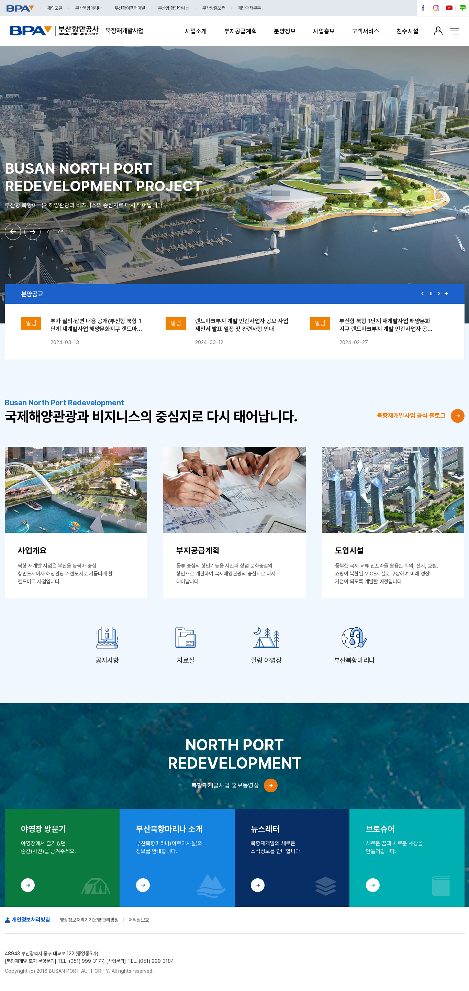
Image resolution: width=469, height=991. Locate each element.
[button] (13, 232)
